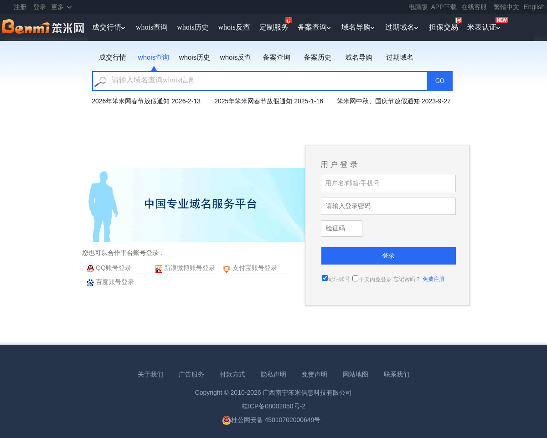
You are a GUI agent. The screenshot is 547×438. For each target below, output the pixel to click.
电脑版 (418, 6)
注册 (20, 6)
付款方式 (232, 374)
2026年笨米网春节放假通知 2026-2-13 (146, 101)
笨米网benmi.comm (44, 27)
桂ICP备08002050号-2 (273, 406)
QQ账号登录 (113, 267)
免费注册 (433, 279)
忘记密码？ (407, 279)
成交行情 (106, 27)
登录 (39, 6)
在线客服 (474, 6)
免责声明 (314, 374)
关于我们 (150, 374)
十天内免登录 (375, 279)
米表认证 (481, 27)
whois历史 (193, 27)
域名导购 (356, 27)
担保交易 (443, 27)
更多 (57, 6)
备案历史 (317, 57)
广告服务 (191, 374)
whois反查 (234, 27)
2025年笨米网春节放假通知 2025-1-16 (268, 101)
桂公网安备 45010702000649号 (271, 419)
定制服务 (274, 27)
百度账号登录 (115, 281)
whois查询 (152, 27)
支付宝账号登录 (254, 267)
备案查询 (312, 27)
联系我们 (396, 374)
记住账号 (339, 279)
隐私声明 (273, 374)
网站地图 (355, 374)
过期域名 (399, 27)
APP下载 (444, 6)
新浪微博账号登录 (189, 267)
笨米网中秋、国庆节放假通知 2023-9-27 (394, 101)
